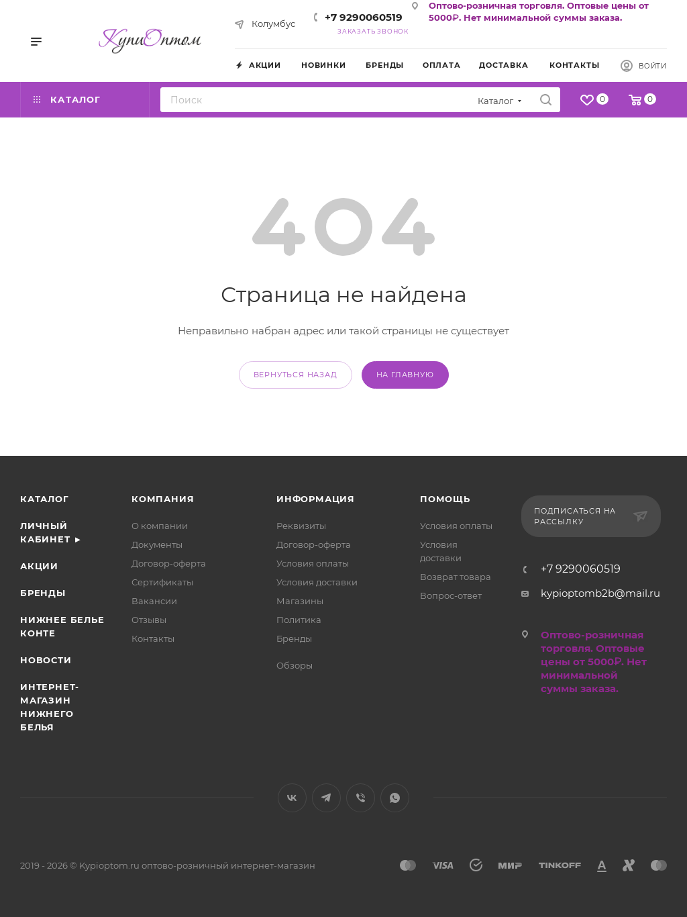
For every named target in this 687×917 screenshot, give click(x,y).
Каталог (44, 498)
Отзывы (148, 619)
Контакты (152, 638)
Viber (360, 797)
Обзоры (294, 665)
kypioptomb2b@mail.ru (600, 593)
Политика (298, 619)
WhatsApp (394, 797)
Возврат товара (455, 576)
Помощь (445, 498)
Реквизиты (301, 525)
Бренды (43, 592)
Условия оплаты (312, 563)
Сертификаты (162, 582)
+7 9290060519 (364, 17)
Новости (46, 660)
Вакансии (154, 600)
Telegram (326, 797)
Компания (162, 498)
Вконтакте (292, 797)
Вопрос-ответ (451, 595)
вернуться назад (295, 374)
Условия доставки (317, 582)
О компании (159, 525)
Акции (39, 566)
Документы (156, 544)
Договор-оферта (168, 563)
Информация (315, 498)
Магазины (299, 600)
